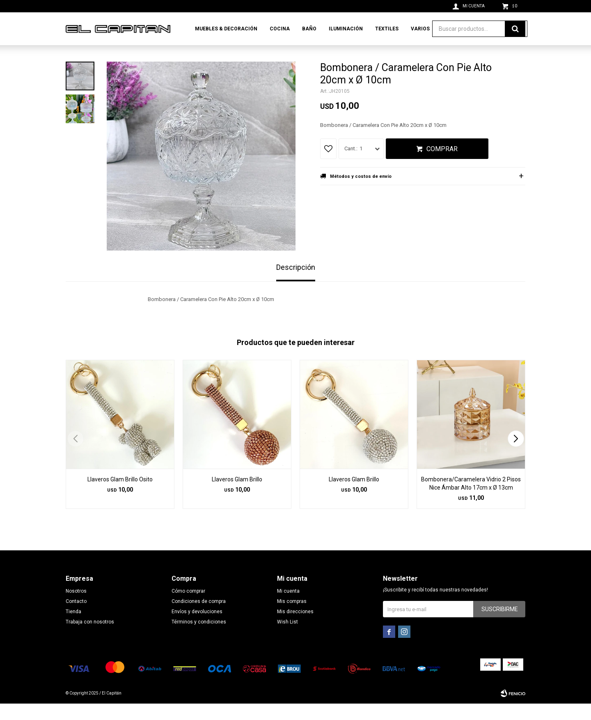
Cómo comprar (188, 607)
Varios (420, 29)
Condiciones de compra (199, 618)
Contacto (76, 618)
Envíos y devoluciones (197, 628)
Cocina (280, 29)
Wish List (287, 638)
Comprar (442, 165)
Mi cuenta (288, 607)
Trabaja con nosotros (90, 638)
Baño (309, 29)
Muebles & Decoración (226, 29)
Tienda (73, 628)
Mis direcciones (295, 628)
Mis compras (292, 618)
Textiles (387, 29)
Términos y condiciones (199, 638)
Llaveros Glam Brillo (237, 495)
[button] (515, 455)
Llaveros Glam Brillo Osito (120, 495)
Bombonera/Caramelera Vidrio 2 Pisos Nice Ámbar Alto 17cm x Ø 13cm (471, 499)
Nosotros (76, 607)
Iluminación (346, 29)
